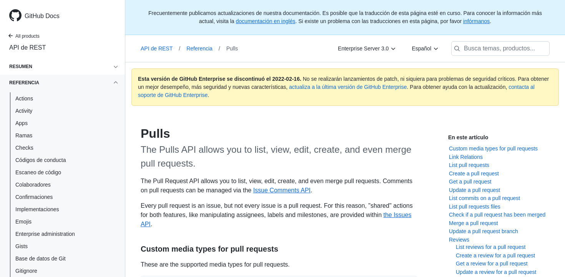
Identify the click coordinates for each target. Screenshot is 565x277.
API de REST (27, 47)
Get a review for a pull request (492, 263)
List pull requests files (474, 207)
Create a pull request (474, 173)
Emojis (23, 222)
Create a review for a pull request (495, 255)
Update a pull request (474, 190)
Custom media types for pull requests (493, 148)
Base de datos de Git (40, 258)
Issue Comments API (282, 190)
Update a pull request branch (483, 231)
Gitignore (26, 271)
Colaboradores (33, 185)
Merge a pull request (473, 223)
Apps (21, 123)
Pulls (232, 48)
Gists (21, 246)
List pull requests (469, 165)
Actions (24, 98)
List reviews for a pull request (490, 247)
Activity (23, 111)
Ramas (23, 135)
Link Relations (466, 157)
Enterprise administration (45, 234)
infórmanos (476, 21)
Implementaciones (37, 209)
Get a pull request (470, 182)
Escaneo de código (38, 172)
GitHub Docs (42, 16)
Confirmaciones (34, 197)
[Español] (425, 48)
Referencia (203, 48)
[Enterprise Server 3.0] (367, 48)
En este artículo (468, 137)
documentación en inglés (266, 21)
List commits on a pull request (484, 198)
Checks (24, 148)
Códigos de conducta (40, 160)
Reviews (459, 240)
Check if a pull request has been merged (497, 215)
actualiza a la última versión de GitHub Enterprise (348, 87)
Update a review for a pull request (496, 272)
